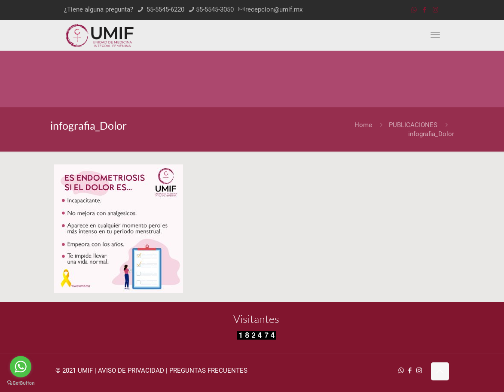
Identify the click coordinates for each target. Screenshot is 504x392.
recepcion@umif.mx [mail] (273, 9)
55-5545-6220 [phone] (164, 9)
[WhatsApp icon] (414, 10)
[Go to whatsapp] (20, 366)
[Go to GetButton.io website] (20, 383)
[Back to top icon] (440, 371)
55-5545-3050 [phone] (215, 9)
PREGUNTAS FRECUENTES (208, 370)
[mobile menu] (435, 35)
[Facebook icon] (425, 10)
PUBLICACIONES (413, 125)
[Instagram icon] (435, 10)
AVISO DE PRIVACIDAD (131, 370)
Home (363, 125)
